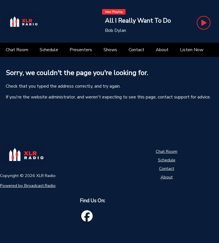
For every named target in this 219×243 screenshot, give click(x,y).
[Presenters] (81, 50)
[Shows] (110, 50)
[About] (162, 50)
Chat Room (166, 151)
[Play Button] (203, 23)
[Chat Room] (17, 50)
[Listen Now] (191, 50)
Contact (166, 168)
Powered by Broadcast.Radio (28, 185)
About (167, 177)
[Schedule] (49, 50)
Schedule (166, 160)
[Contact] (136, 50)
